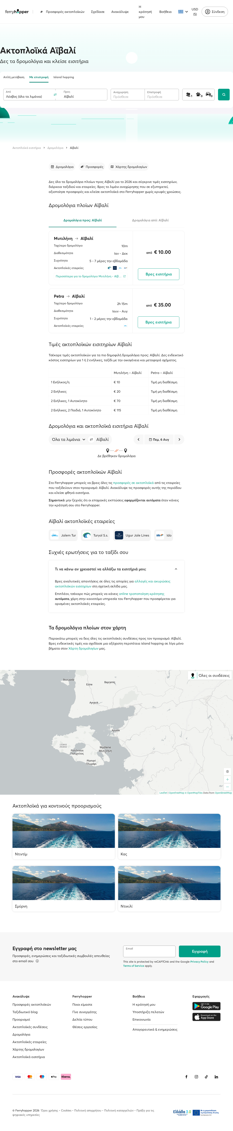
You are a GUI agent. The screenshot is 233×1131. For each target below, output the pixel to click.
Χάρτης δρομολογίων (28, 1049)
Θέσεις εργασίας (84, 1027)
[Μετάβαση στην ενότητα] (62, 167)
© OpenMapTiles (194, 792)
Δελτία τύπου (82, 1019)
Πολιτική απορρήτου (87, 1110)
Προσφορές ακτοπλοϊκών (62, 12)
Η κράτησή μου (145, 12)
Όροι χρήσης (49, 1110)
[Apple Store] (206, 1017)
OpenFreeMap (176, 792)
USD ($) (195, 11)
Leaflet (163, 792)
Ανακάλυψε (120, 12)
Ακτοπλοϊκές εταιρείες (29, 1042)
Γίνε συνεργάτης (84, 1012)
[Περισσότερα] (37, 961)
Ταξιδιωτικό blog (25, 1012)
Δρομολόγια (55, 148)
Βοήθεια (165, 12)
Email (129, 948)
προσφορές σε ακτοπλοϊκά (133, 483)
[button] (91, 439)
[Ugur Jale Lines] (132, 535)
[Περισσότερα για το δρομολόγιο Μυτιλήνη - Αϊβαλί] (91, 276)
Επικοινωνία (142, 1019)
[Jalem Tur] (63, 535)
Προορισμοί (21, 1019)
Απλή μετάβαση (13, 77)
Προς (67, 91)
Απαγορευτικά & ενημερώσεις (155, 1029)
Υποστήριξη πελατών (148, 1012)
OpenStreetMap (223, 792)
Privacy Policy (199, 961)
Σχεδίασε (98, 12)
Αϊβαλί (74, 148)
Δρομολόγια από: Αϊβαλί (150, 220)
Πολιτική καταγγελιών (119, 1110)
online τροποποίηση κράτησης (141, 594)
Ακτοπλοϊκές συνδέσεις (30, 1027)
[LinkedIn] (216, 1077)
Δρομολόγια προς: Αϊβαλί (82, 220)
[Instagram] (196, 1077)
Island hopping (63, 77)
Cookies (66, 1110)
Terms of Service (133, 965)
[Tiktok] (206, 1077)
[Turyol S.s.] (95, 535)
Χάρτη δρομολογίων (83, 648)
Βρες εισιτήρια (159, 274)
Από (8, 91)
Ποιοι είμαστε (82, 1004)
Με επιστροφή (38, 77)
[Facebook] (186, 1077)
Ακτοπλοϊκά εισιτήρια (26, 148)
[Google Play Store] (206, 1006)
